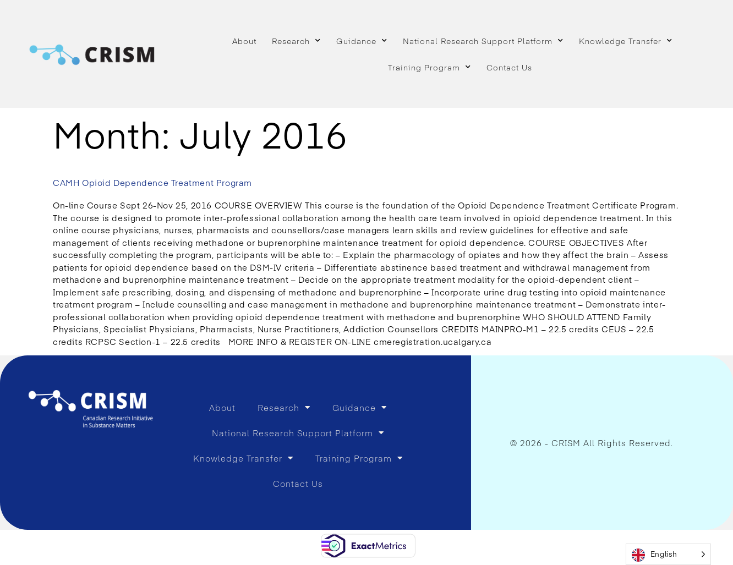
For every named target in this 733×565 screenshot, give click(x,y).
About (244, 40)
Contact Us (509, 67)
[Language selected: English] (668, 554)
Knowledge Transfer (625, 40)
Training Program (429, 67)
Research (296, 40)
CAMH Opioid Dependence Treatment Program (152, 182)
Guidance (361, 40)
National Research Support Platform (483, 40)
